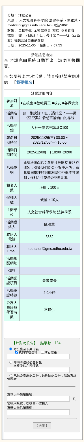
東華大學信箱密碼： (21, 407)
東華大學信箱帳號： (21, 394)
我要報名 (24, 82)
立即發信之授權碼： (27, 365)
